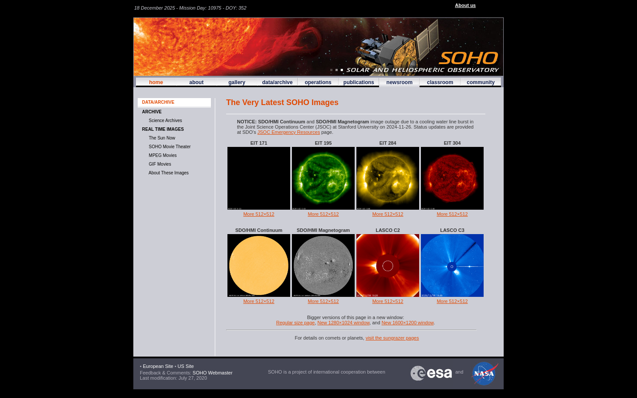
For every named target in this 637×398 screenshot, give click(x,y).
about (196, 82)
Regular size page (295, 322)
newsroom (399, 82)
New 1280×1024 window (344, 322)
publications (358, 82)
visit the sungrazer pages (392, 337)
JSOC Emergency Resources (289, 132)
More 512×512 (258, 214)
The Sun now (160, 138)
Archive (152, 111)
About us (465, 5)
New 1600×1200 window (408, 322)
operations (318, 82)
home (156, 82)
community (481, 82)
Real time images (163, 129)
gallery (236, 82)
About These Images (167, 172)
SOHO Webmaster (212, 372)
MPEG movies (161, 155)
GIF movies (158, 164)
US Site (186, 366)
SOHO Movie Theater (168, 146)
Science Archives (164, 120)
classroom (440, 82)
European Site (158, 366)
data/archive (277, 82)
